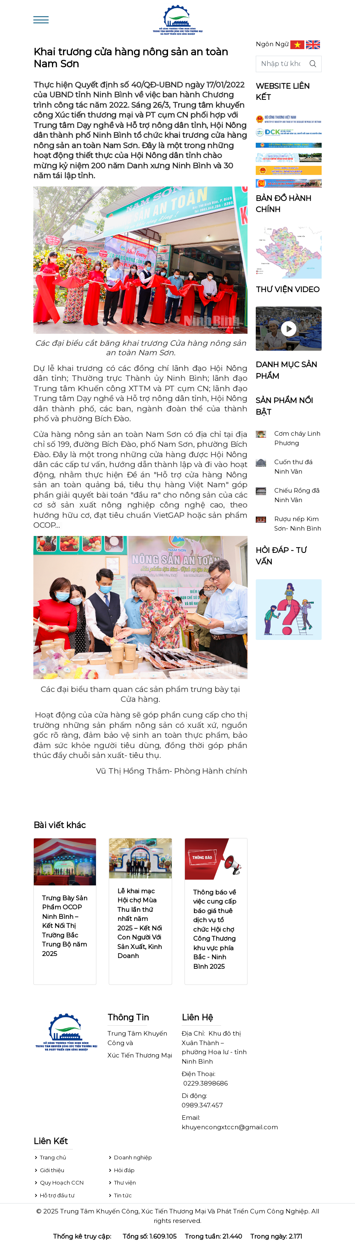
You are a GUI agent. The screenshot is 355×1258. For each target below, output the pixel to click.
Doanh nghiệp (129, 1157)
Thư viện (121, 1182)
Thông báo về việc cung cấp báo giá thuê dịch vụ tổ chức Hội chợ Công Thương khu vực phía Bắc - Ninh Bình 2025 (214, 929)
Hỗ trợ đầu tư (54, 1195)
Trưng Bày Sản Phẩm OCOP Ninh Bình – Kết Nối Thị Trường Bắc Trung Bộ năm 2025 (64, 926)
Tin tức (119, 1195)
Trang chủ (49, 1157)
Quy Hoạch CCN (58, 1182)
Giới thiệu (48, 1170)
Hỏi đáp (121, 1170)
